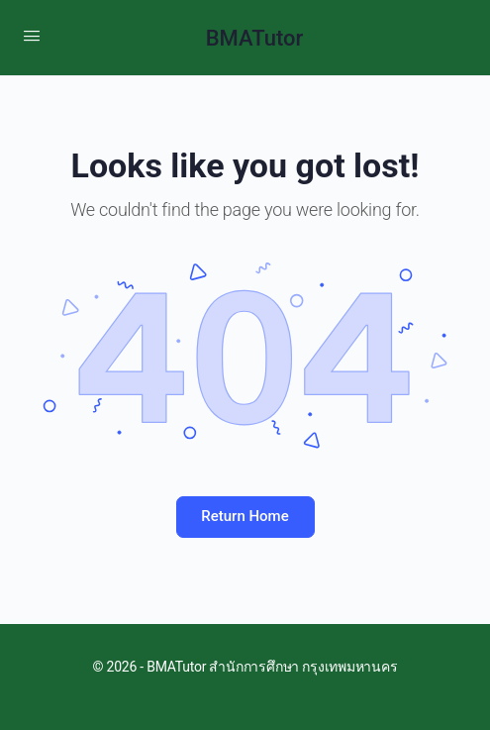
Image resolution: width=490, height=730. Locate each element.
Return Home (244, 516)
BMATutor (255, 38)
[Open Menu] (32, 36)
